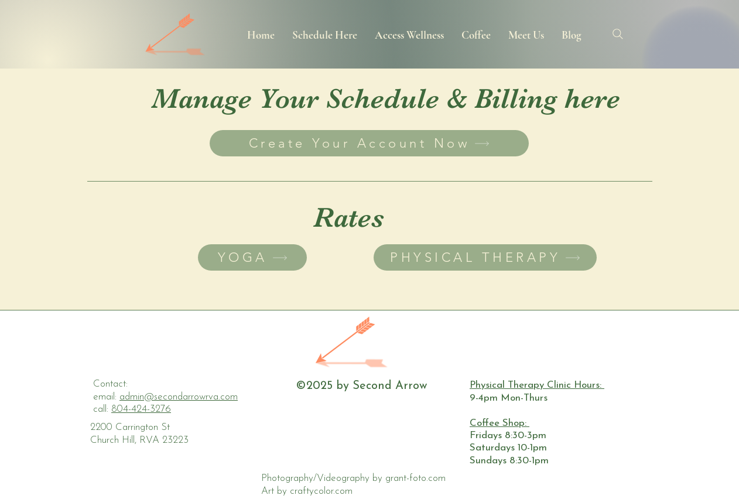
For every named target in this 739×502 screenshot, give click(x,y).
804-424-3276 (141, 409)
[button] (324, 34)
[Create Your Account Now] (369, 143)
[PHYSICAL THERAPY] (485, 257)
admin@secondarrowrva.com (178, 397)
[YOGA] (252, 257)
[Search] (617, 34)
